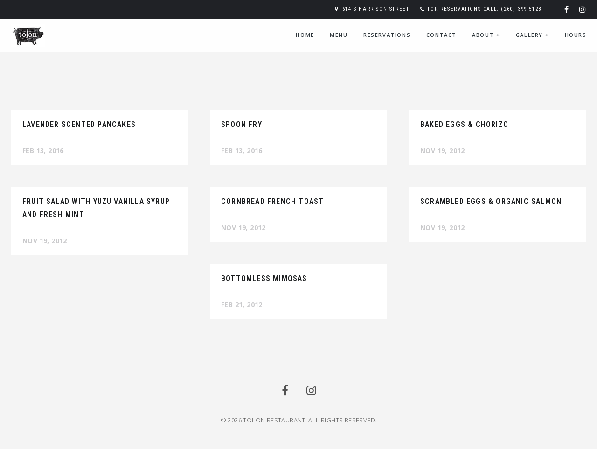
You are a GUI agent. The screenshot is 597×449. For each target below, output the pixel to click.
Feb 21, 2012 (242, 304)
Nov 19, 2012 (442, 150)
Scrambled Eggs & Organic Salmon (491, 201)
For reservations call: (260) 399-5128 (484, 9)
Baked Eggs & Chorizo (464, 124)
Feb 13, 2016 (43, 150)
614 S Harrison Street (376, 9)
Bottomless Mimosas (264, 278)
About (486, 34)
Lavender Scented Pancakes (79, 124)
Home (305, 34)
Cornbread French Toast (272, 201)
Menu (338, 34)
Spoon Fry (241, 124)
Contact (441, 34)
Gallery (532, 34)
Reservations (386, 34)
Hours (576, 34)
